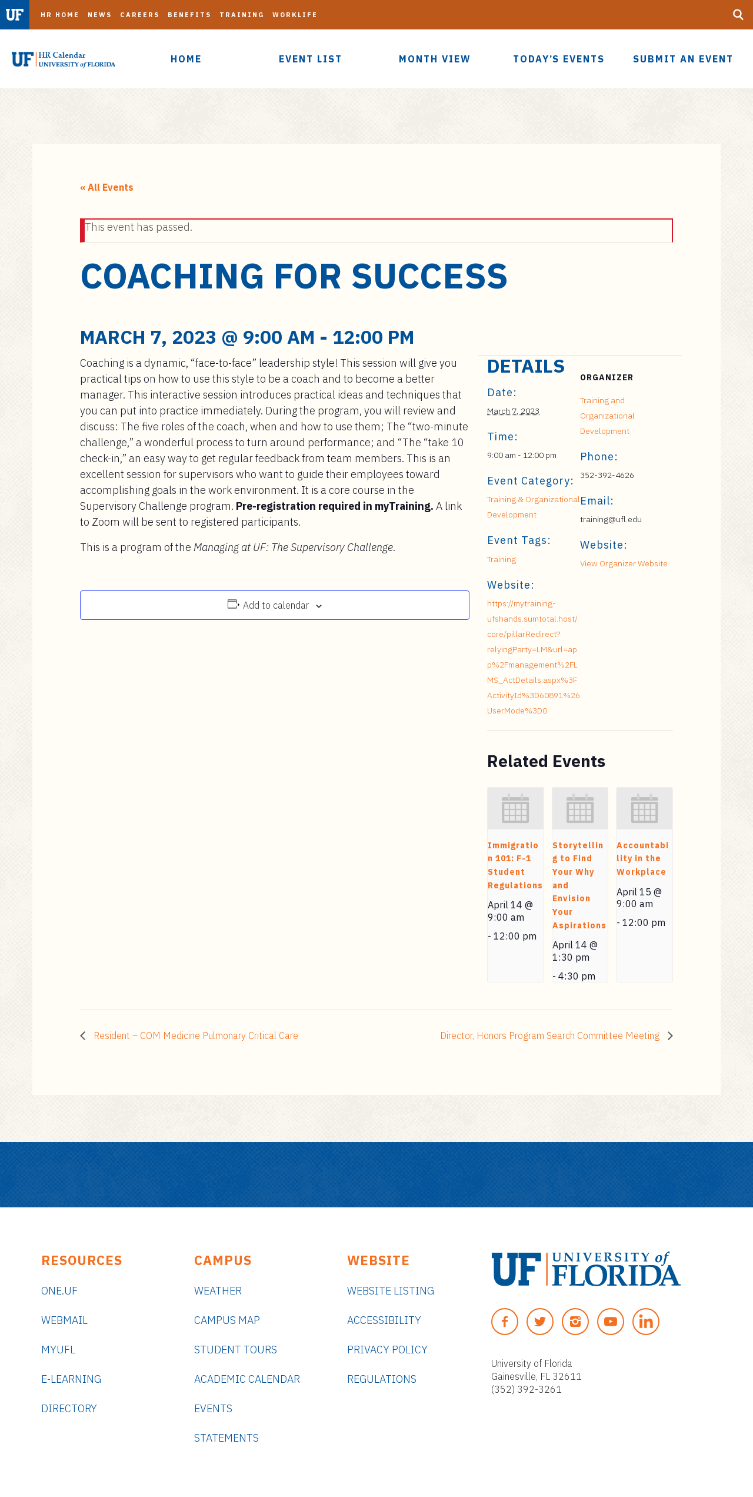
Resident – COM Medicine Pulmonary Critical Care (194, 1035)
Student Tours (235, 1349)
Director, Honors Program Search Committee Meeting (551, 1035)
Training (241, 15)
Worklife (295, 15)
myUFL (58, 1349)
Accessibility (384, 1320)
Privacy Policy (387, 1349)
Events (213, 1408)
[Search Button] (738, 14)
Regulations (382, 1379)
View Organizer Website (624, 563)
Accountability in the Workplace (643, 858)
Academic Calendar (247, 1379)
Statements (226, 1438)
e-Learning (71, 1379)
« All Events (107, 187)
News (100, 15)
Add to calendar (276, 605)
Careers (139, 15)
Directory (69, 1408)
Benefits (189, 15)
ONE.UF (59, 1290)
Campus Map (227, 1320)
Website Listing (390, 1290)
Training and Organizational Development (607, 415)
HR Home (60, 15)
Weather (218, 1290)
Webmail (64, 1320)
